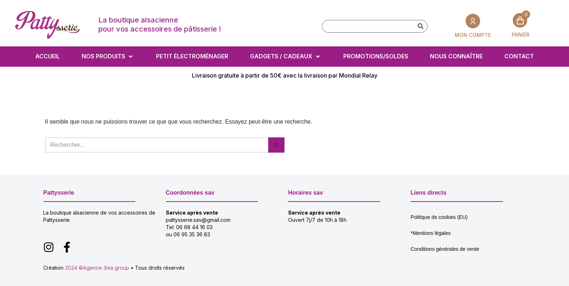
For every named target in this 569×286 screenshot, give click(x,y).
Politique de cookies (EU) (439, 217)
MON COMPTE (473, 35)
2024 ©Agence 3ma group (97, 268)
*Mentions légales (431, 233)
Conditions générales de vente (445, 249)
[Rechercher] (420, 26)
